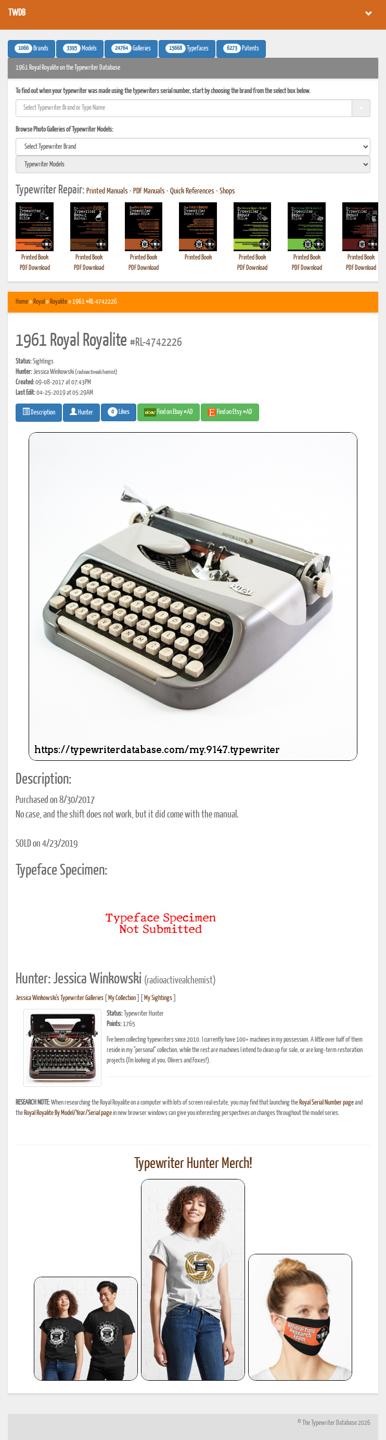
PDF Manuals (149, 191)
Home (22, 302)
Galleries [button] (131, 48)
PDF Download (35, 268)
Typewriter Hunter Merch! (193, 1164)
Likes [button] (119, 412)
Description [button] (38, 412)
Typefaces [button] (187, 48)
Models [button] (80, 48)
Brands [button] (31, 48)
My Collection (122, 998)
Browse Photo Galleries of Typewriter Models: (64, 129)
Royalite (58, 302)
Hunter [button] (81, 412)
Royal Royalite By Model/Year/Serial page (68, 1113)
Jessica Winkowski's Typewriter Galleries (60, 998)
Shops (227, 191)
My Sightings (158, 998)
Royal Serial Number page (326, 1102)
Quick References (192, 191)
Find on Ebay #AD (168, 412)
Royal (39, 302)
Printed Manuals (107, 191)
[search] (193, 146)
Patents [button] (241, 48)
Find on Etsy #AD (230, 412)
